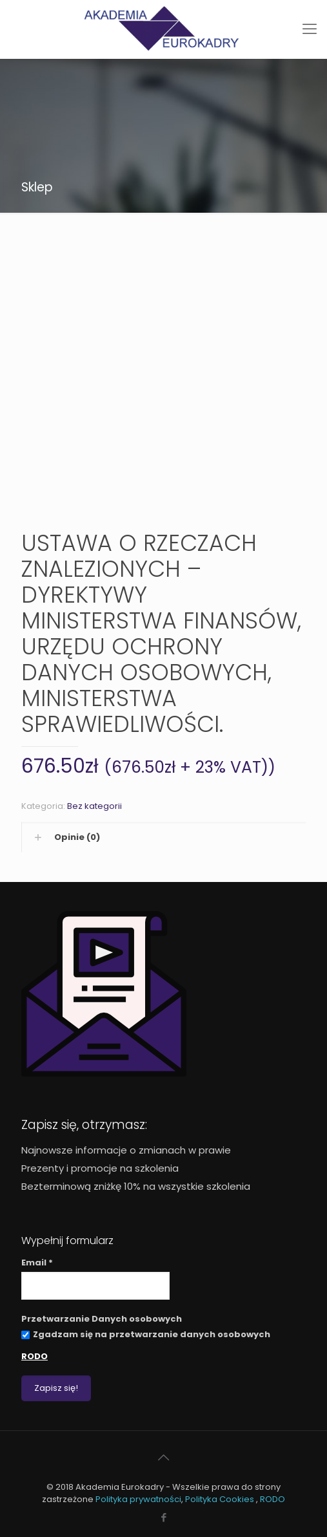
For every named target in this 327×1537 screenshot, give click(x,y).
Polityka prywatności (138, 1499)
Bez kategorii (94, 806)
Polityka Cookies (220, 1499)
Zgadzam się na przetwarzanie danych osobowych (145, 1334)
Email (37, 1262)
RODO (34, 1356)
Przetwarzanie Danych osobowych (101, 1319)
